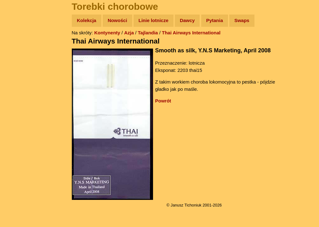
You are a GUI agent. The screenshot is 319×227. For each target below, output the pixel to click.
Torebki (19, 130)
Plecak (18, 105)
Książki (18, 81)
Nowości (117, 20)
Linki (16, 117)
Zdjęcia (18, 57)
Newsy (18, 69)
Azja (129, 32)
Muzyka (19, 93)
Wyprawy (21, 45)
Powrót (163, 100)
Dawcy (187, 20)
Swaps (241, 20)
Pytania (214, 20)
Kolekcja (86, 20)
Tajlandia (148, 32)
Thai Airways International (191, 32)
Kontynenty (107, 32)
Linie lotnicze (153, 20)
